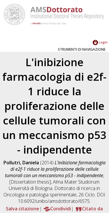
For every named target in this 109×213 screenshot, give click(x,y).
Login (100, 42)
